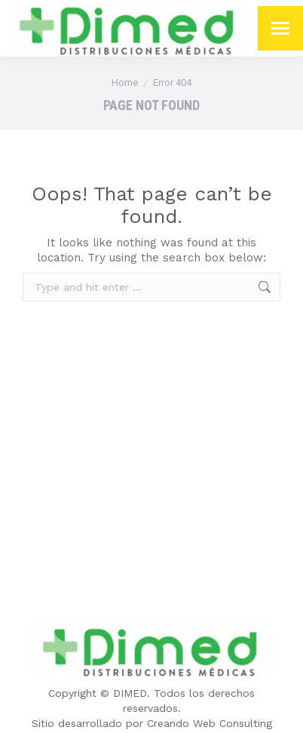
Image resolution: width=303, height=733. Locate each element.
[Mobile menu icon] (280, 28)
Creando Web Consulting (209, 723)
